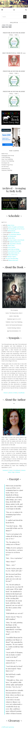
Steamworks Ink (5, 168)
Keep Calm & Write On (13, 253)
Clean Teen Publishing (7, 159)
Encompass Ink (5, 163)
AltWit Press (4, 153)
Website (18, 472)
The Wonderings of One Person (16, 229)
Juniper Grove (10, 225)
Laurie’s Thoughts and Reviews (16, 227)
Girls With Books (15, 232)
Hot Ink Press (5, 166)
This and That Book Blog (12, 258)
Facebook (5, 470)
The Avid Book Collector (15, 234)
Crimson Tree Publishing (7, 161)
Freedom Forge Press (7, 164)
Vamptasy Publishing (6, 170)
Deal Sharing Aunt (11, 236)
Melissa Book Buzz (13, 260)
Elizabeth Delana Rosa (15, 241)
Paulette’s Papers (11, 256)
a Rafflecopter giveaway (7, 727)
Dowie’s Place (11, 245)
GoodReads (21, 392)
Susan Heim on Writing (13, 249)
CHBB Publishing (5, 157)
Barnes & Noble (13, 392)
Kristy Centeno (11, 247)
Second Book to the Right (14, 251)
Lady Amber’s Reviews (15, 243)
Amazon (6, 392)
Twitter (11, 470)
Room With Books (13, 254)
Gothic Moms (11, 238)
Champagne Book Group (7, 155)
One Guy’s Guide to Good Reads (16, 240)
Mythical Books (11, 230)
